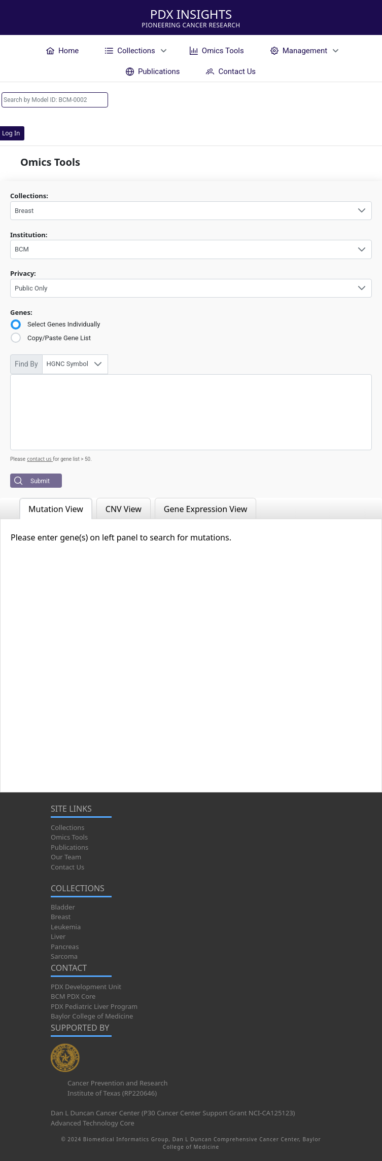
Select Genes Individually (63, 324)
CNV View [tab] (124, 509)
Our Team (66, 856)
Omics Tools (69, 837)
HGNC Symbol (67, 364)
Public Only (31, 288)
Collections (68, 827)
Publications (69, 847)
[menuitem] (62, 50)
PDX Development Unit (86, 986)
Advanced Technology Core (92, 1123)
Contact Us (67, 867)
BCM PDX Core (73, 996)
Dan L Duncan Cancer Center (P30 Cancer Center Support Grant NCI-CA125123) (173, 1112)
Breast (24, 210)
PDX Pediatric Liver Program (94, 1006)
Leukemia (66, 926)
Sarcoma (64, 956)
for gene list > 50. (72, 459)
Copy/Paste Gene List (59, 338)
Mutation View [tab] (55, 509)
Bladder (63, 907)
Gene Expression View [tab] (205, 509)
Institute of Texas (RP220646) (112, 1093)
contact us (40, 458)
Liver (58, 936)
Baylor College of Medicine (92, 1016)
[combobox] (191, 211)
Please (17, 459)
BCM (22, 249)
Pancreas (65, 946)
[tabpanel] (191, 655)
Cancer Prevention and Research (117, 1082)
